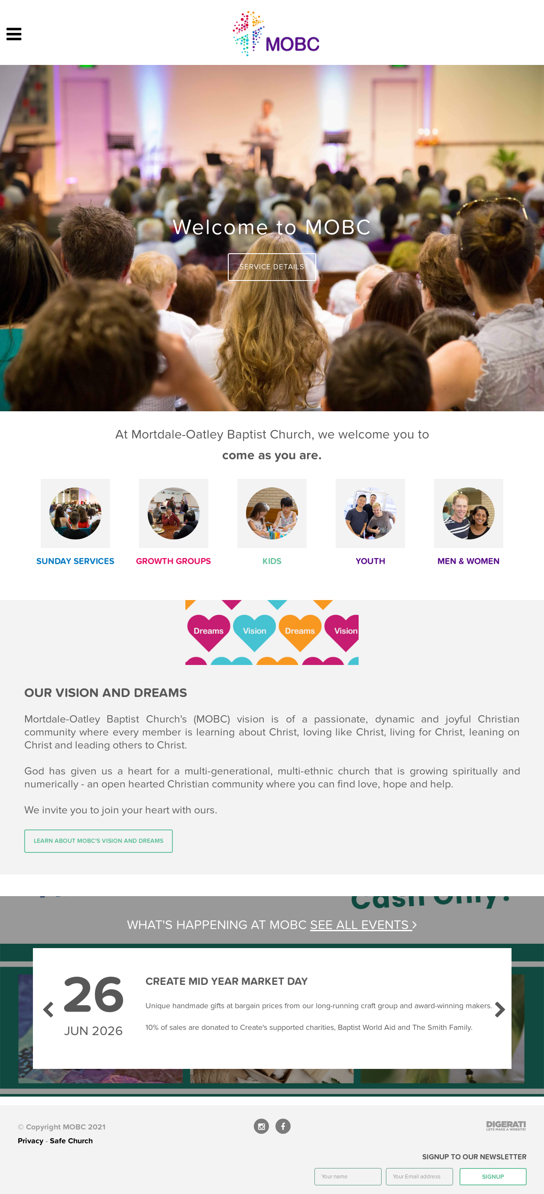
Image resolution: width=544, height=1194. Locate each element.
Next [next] (498, 1006)
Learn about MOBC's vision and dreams (98, 841)
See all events (363, 925)
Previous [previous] (46, 1006)
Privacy (30, 1141)
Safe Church (71, 1141)
